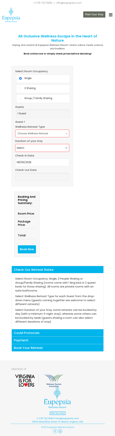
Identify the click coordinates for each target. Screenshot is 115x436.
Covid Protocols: (27, 333)
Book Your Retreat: (28, 348)
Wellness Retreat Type (30, 127)
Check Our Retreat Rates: (34, 269)
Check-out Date (26, 170)
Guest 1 (20, 122)
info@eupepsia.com (69, 3)
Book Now (27, 249)
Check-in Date (24, 155)
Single (25, 78)
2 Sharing (27, 88)
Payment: (21, 340)
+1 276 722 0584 (42, 3)
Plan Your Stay (94, 14)
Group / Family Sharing (35, 98)
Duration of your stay (29, 141)
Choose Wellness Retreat (42, 133)
